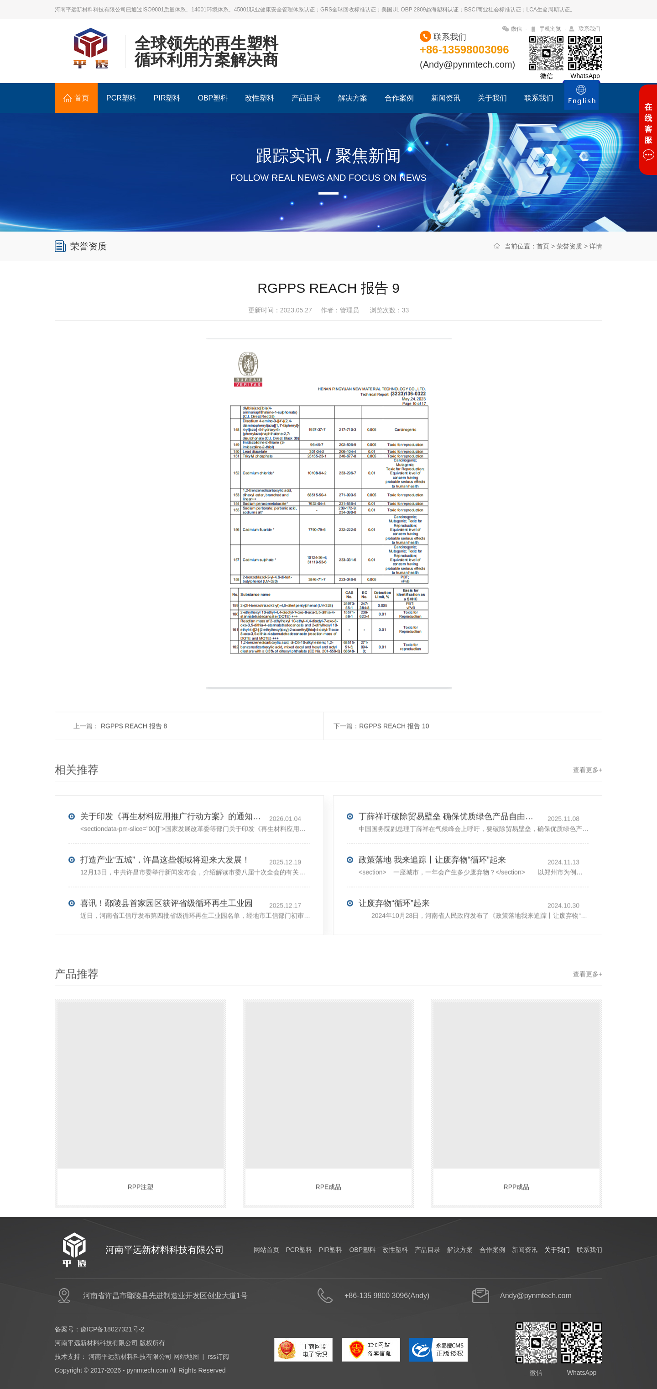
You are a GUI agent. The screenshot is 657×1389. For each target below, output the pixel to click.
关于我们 (492, 98)
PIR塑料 (167, 98)
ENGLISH (581, 100)
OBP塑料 (213, 98)
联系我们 (589, 29)
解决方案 (352, 98)
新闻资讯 (445, 98)
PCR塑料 (121, 98)
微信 (516, 29)
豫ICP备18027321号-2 (112, 1329)
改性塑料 (259, 98)
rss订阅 (218, 1356)
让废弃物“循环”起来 (394, 937)
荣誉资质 (569, 246)
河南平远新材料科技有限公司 (130, 1356)
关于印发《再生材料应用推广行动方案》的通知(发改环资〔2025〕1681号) (171, 851)
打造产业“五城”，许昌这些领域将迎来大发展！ (165, 894)
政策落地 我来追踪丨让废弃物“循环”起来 (432, 894)
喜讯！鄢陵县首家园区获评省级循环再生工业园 (166, 937)
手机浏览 (550, 29)
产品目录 (306, 98)
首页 (76, 98)
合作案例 (399, 98)
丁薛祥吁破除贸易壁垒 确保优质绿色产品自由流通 (450, 851)
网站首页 (266, 1249)
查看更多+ (587, 804)
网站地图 (186, 1356)
